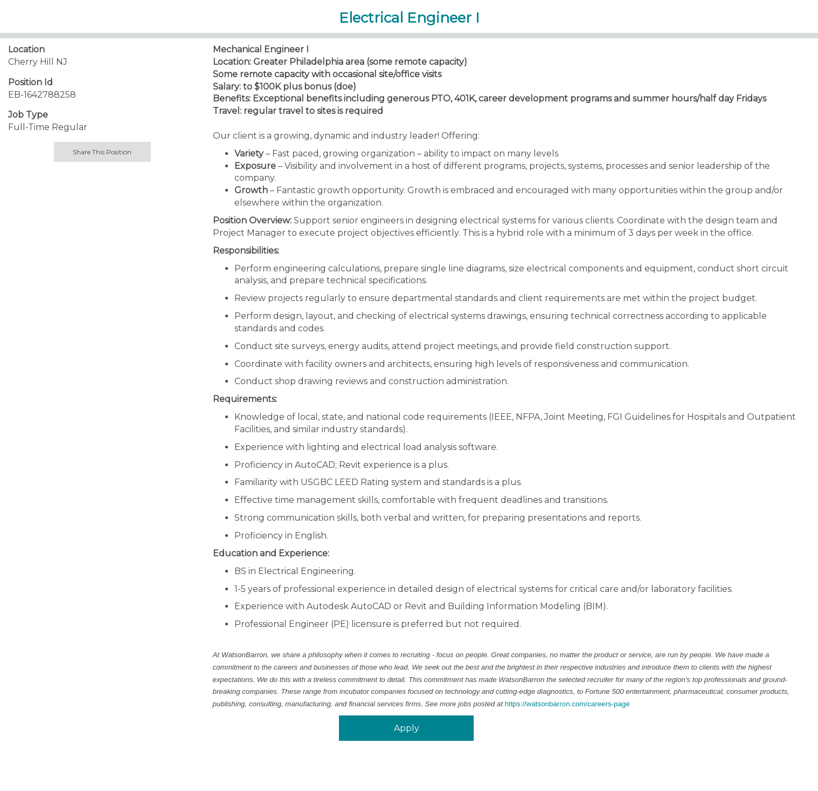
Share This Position (102, 152)
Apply (406, 728)
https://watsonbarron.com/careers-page (567, 704)
